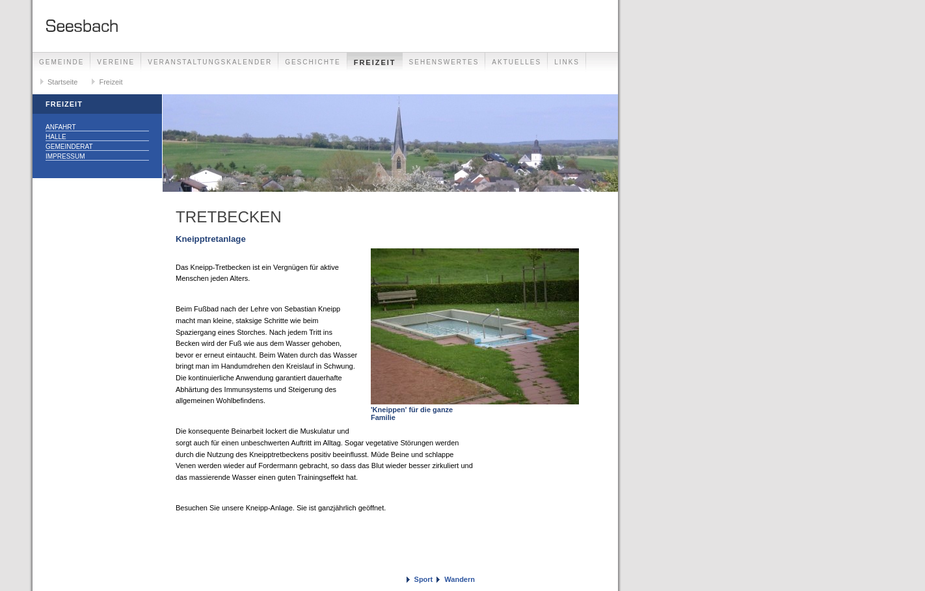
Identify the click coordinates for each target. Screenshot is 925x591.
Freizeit (375, 62)
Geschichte (313, 62)
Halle (56, 136)
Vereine (116, 62)
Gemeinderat (69, 146)
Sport (423, 579)
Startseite (62, 82)
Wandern (459, 579)
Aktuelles (516, 62)
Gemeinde (61, 62)
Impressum (65, 156)
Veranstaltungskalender (210, 62)
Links (567, 62)
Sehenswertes (444, 62)
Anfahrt (61, 127)
